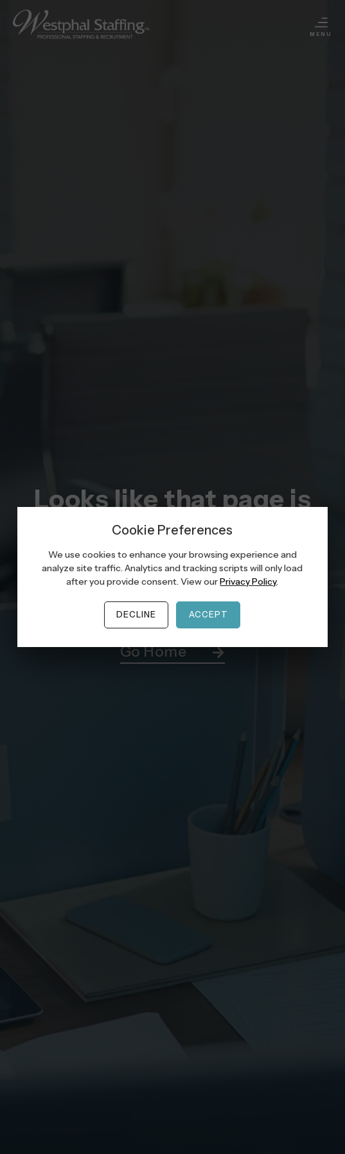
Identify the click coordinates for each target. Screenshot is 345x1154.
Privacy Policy (248, 581)
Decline (136, 614)
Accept (208, 614)
